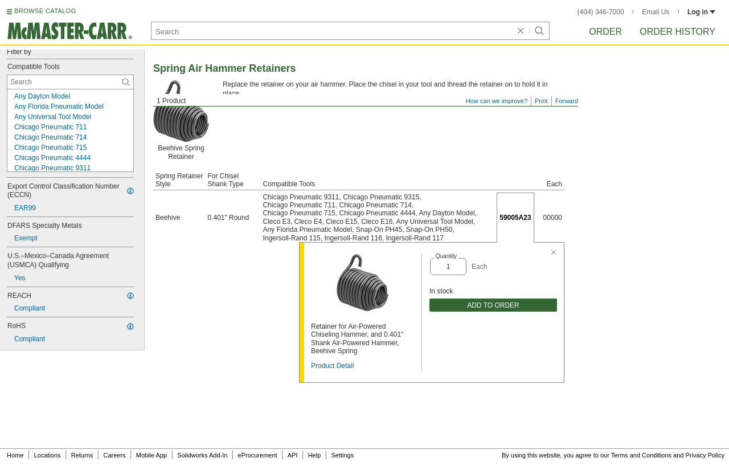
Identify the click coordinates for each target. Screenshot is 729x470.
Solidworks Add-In (202, 455)
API (293, 455)
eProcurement (257, 455)
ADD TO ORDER (493, 305)
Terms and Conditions (641, 455)
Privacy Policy (705, 455)
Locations (47, 455)
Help (314, 455)
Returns (82, 455)
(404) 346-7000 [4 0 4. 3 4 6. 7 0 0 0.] (601, 12)
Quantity (446, 256)
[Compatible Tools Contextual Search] (70, 82)
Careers (114, 455)
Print (541, 100)
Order (605, 31)
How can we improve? (496, 100)
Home (15, 455)
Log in (701, 12)
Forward (566, 100)
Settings (342, 455)
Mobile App (151, 455)
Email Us (655, 12)
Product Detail (332, 366)
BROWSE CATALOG (45, 10)
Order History (677, 31)
